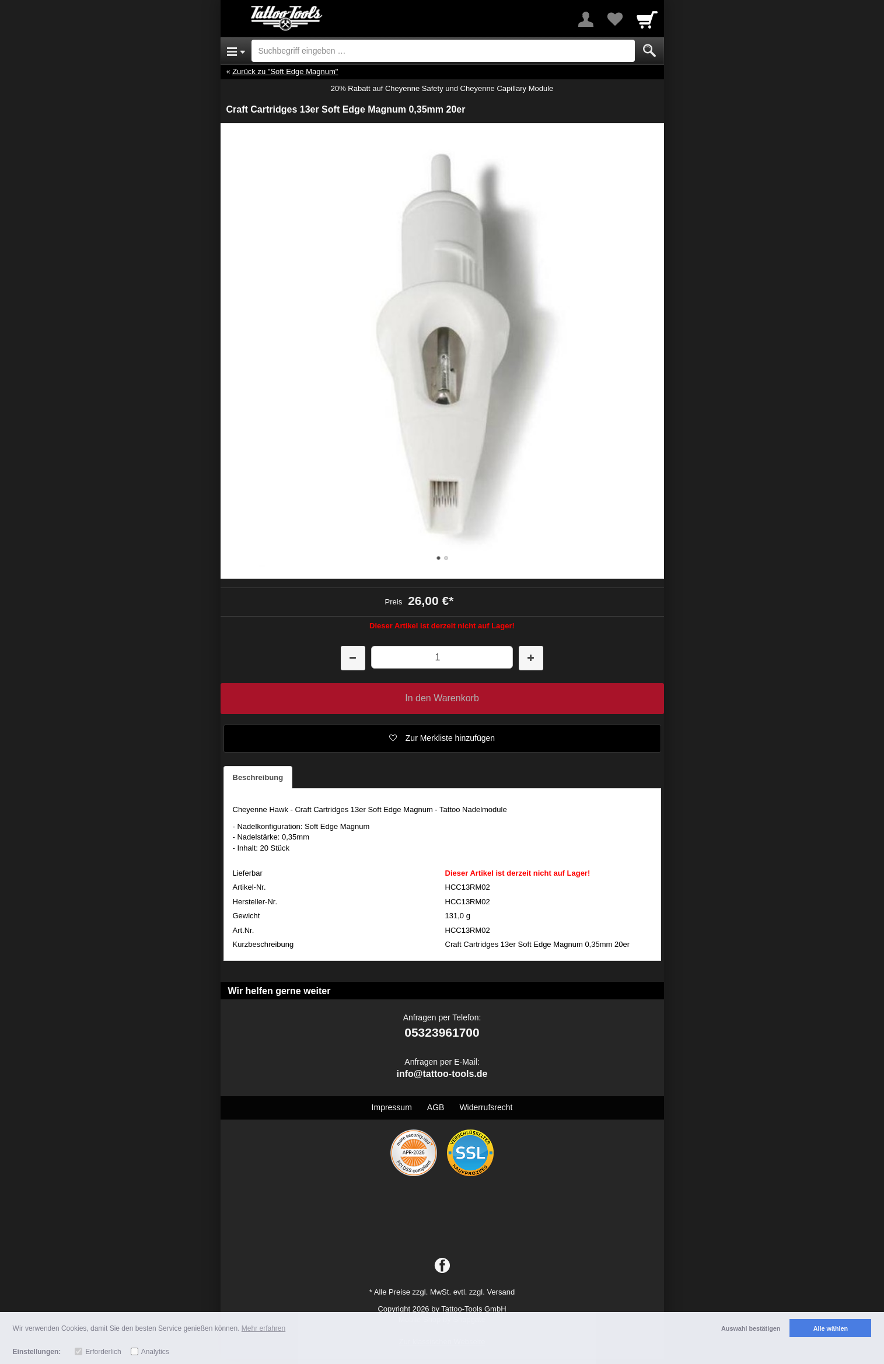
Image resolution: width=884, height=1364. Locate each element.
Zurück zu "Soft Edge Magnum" (285, 71)
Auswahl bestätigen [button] (750, 1328)
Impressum (392, 1107)
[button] (442, 739)
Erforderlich (103, 1352)
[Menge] (442, 657)
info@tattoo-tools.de (441, 1074)
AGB (436, 1107)
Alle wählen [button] (830, 1328)
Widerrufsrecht (485, 1107)
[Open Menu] (236, 50)
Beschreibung (258, 777)
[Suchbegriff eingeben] (443, 51)
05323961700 (441, 1032)
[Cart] (647, 19)
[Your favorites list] (615, 19)
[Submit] (649, 50)
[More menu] (585, 19)
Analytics (155, 1352)
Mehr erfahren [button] (263, 1328)
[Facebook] (442, 1266)
